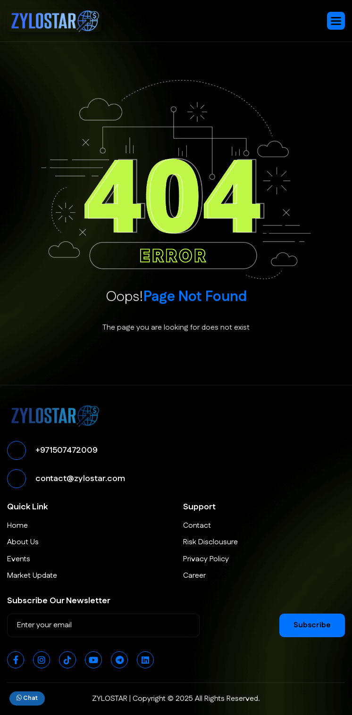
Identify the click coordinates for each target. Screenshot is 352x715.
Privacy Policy (206, 559)
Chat (27, 698)
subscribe (312, 625)
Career (194, 575)
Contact (197, 525)
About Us (23, 542)
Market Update (32, 575)
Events (18, 559)
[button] (336, 21)
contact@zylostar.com (80, 479)
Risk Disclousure (210, 542)
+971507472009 (66, 450)
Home (17, 525)
